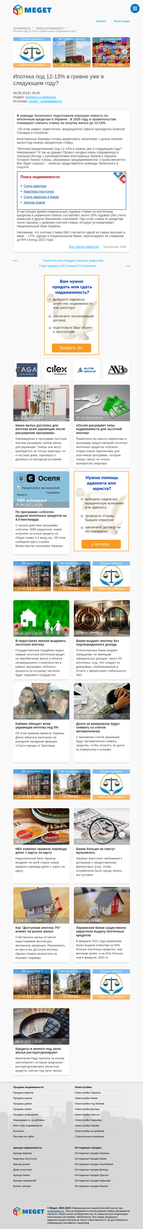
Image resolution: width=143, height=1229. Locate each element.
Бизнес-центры (22, 1186)
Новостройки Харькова (88, 1120)
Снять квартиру (35, 186)
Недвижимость (22, 27)
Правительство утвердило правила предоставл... (74, 260)
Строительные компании (89, 1136)
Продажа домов (22, 1103)
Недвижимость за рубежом (29, 1120)
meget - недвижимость (45, 101)
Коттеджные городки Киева (91, 1158)
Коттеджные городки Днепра (91, 1169)
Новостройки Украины (88, 1092)
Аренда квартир (22, 1153)
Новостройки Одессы (87, 1114)
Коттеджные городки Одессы (92, 1175)
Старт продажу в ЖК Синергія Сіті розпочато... (68, 266)
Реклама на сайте (23, 1136)
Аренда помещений (24, 1180)
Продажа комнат (23, 1098)
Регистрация (122, 21)
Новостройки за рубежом (89, 1131)
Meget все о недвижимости (29, 1211)
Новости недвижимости (49, 27)
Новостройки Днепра (87, 1109)
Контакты (18, 1131)
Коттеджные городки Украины (92, 1153)
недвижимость (55, 1211)
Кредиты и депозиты (41, 97)
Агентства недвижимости (28, 1125)
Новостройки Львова (87, 1125)
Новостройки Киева (86, 1098)
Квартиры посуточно (39, 191)
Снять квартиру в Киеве (41, 197)
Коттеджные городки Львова (91, 1186)
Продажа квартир (23, 1092)
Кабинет (101, 21)
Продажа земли (22, 1109)
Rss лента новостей (84, 247)
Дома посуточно (22, 1169)
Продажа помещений (25, 1114)
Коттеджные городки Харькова (93, 1180)
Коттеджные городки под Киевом (94, 1164)
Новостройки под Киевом (89, 1103)
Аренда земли (21, 1175)
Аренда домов (34, 202)
